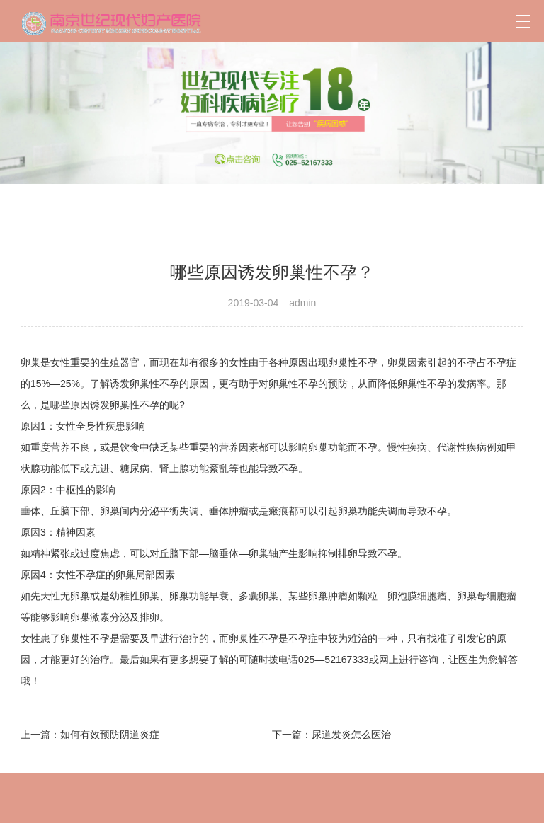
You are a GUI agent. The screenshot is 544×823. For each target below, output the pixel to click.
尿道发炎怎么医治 (351, 734)
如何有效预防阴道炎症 (109, 734)
